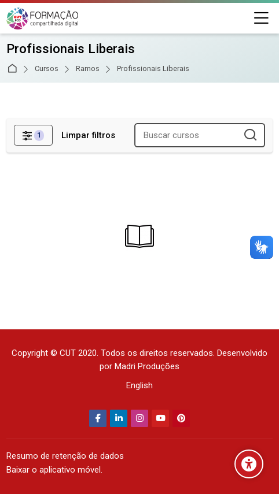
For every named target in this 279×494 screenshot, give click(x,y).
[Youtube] (160, 418)
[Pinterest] (181, 418)
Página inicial (14, 69)
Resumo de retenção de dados (65, 456)
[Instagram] (139, 418)
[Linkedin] (118, 418)
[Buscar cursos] (251, 135)
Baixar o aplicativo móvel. (54, 470)
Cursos (46, 69)
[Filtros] (33, 135)
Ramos (88, 69)
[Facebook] (98, 418)
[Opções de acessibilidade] (248, 464)
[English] (139, 385)
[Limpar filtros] (88, 135)
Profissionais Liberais (153, 69)
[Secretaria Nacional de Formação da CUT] (42, 18)
